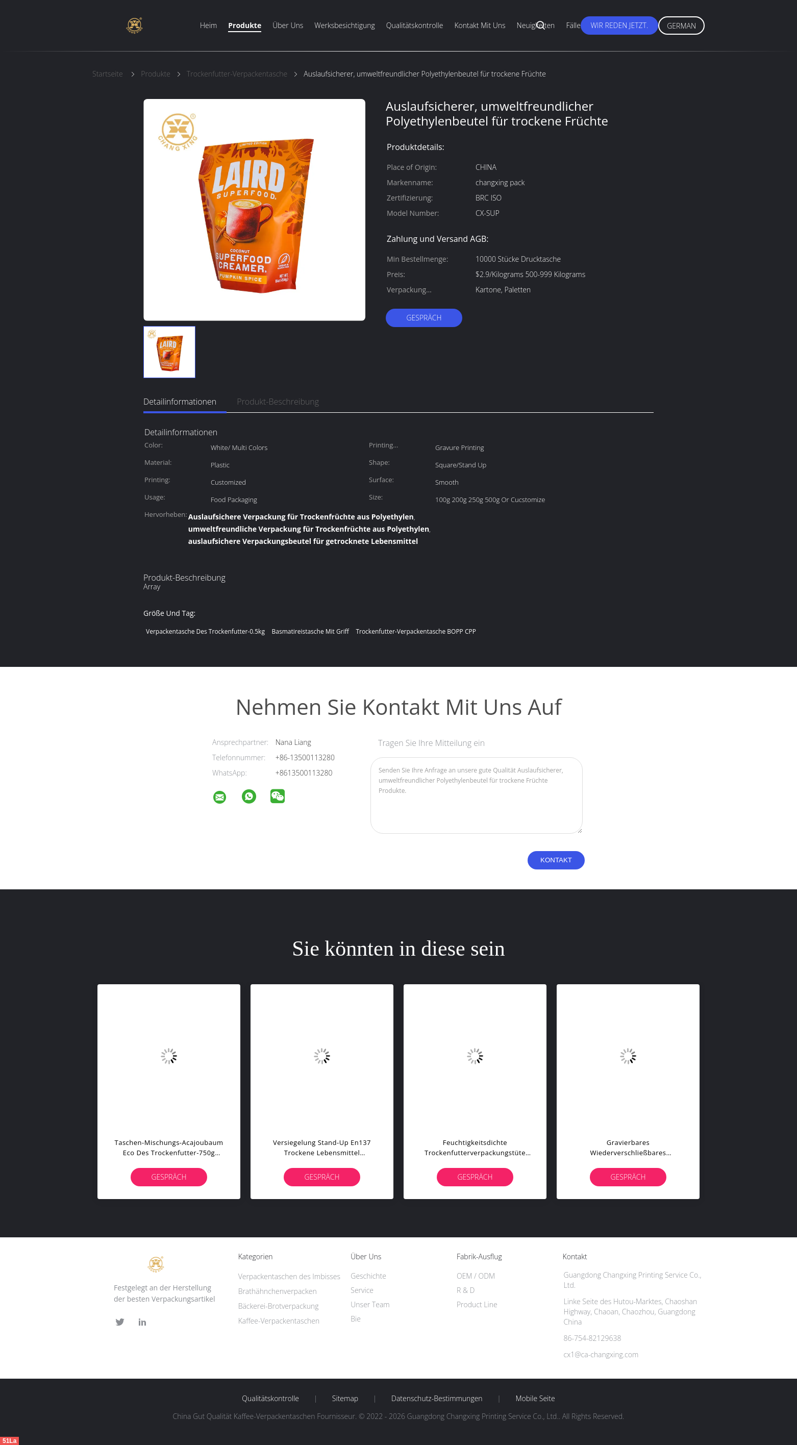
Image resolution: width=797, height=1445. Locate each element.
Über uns (287, 25)
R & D (466, 1290)
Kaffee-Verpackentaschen (279, 1321)
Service (362, 1290)
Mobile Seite (535, 1398)
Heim (208, 25)
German (681, 26)
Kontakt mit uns (479, 25)
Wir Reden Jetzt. (620, 25)
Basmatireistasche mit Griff (310, 631)
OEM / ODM (476, 1276)
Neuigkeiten (536, 25)
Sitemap (345, 1398)
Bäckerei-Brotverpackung (278, 1306)
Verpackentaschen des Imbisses (289, 1276)
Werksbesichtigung (344, 25)
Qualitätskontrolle (414, 25)
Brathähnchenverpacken (277, 1291)
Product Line (477, 1304)
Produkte (244, 25)
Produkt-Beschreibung (278, 401)
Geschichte (368, 1276)
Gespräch (423, 317)
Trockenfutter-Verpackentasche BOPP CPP (416, 631)
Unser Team (370, 1304)
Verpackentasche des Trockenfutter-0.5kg (205, 631)
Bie (356, 1319)
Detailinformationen (179, 401)
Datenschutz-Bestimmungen (437, 1398)
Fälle (573, 25)
